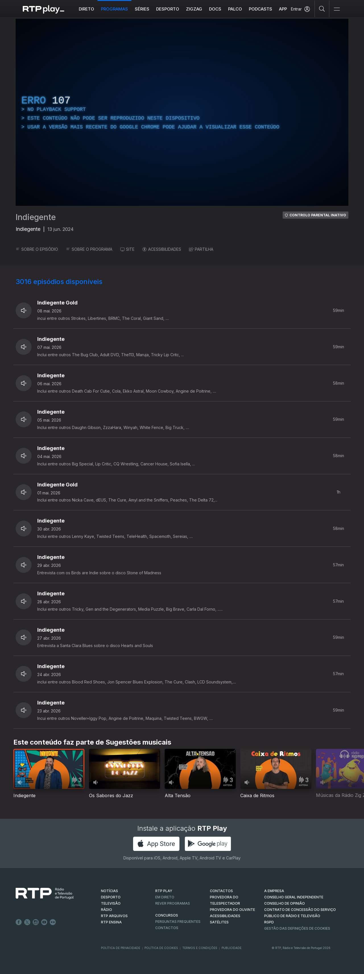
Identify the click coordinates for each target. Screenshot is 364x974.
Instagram (36, 922)
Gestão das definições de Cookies (297, 928)
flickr (53, 922)
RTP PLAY (163, 891)
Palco (235, 9)
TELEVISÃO (111, 903)
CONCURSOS (166, 915)
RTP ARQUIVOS (114, 916)
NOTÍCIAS (109, 891)
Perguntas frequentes (177, 921)
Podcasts (260, 9)
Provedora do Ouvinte (232, 909)
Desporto (167, 9)
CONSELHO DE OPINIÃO (284, 903)
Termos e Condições (199, 948)
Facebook (19, 922)
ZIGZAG (194, 9)
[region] (182, 112)
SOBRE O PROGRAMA (89, 249)
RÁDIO (106, 909)
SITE (127, 249)
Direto (86, 9)
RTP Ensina (111, 922)
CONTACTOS (221, 891)
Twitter (27, 922)
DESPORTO (111, 897)
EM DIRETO (164, 897)
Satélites (219, 922)
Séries (142, 9)
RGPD (269, 922)
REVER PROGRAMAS (172, 903)
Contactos (166, 928)
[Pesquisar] (322, 8)
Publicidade (231, 948)
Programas (114, 9)
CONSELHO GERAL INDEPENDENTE (293, 897)
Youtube (44, 922)
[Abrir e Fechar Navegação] (336, 9)
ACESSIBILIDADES (161, 249)
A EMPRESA (274, 891)
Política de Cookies (161, 948)
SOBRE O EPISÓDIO (37, 249)
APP (283, 9)
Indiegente (36, 217)
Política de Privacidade (120, 948)
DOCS (215, 9)
